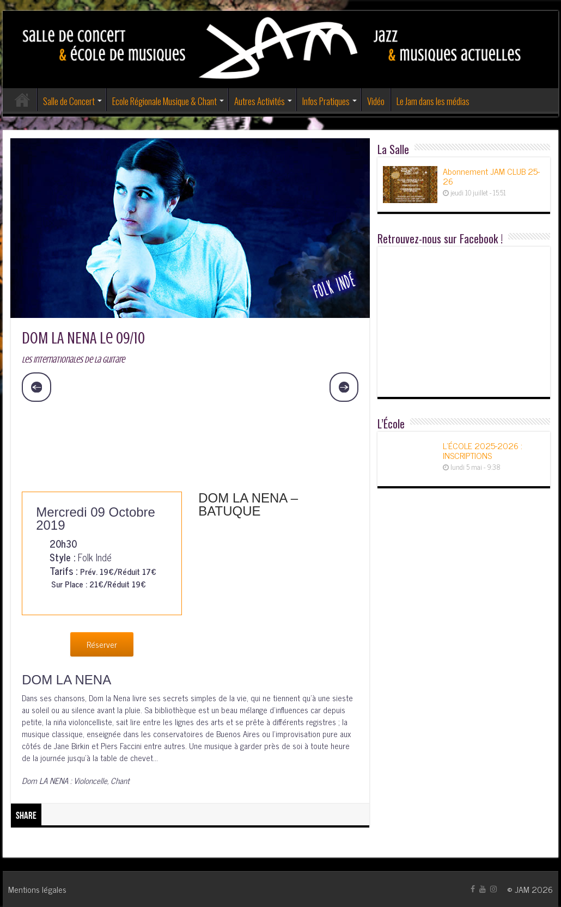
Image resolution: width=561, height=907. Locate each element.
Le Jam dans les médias (433, 101)
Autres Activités (259, 101)
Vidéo (376, 101)
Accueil (22, 99)
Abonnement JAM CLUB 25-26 (491, 176)
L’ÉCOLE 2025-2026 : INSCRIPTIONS (482, 450)
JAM (522, 889)
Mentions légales (37, 889)
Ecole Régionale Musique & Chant (164, 101)
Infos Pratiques (326, 101)
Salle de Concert (69, 101)
